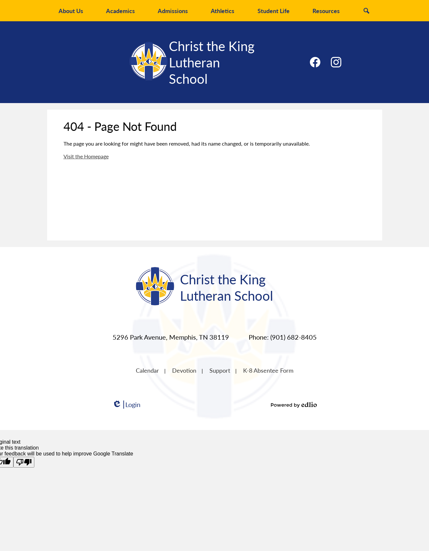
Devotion (184, 370)
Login (126, 404)
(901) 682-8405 (293, 337)
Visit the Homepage (86, 156)
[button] (70, 10)
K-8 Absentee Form (268, 370)
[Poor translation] (23, 462)
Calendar (147, 370)
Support (219, 370)
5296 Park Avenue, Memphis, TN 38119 (171, 337)
